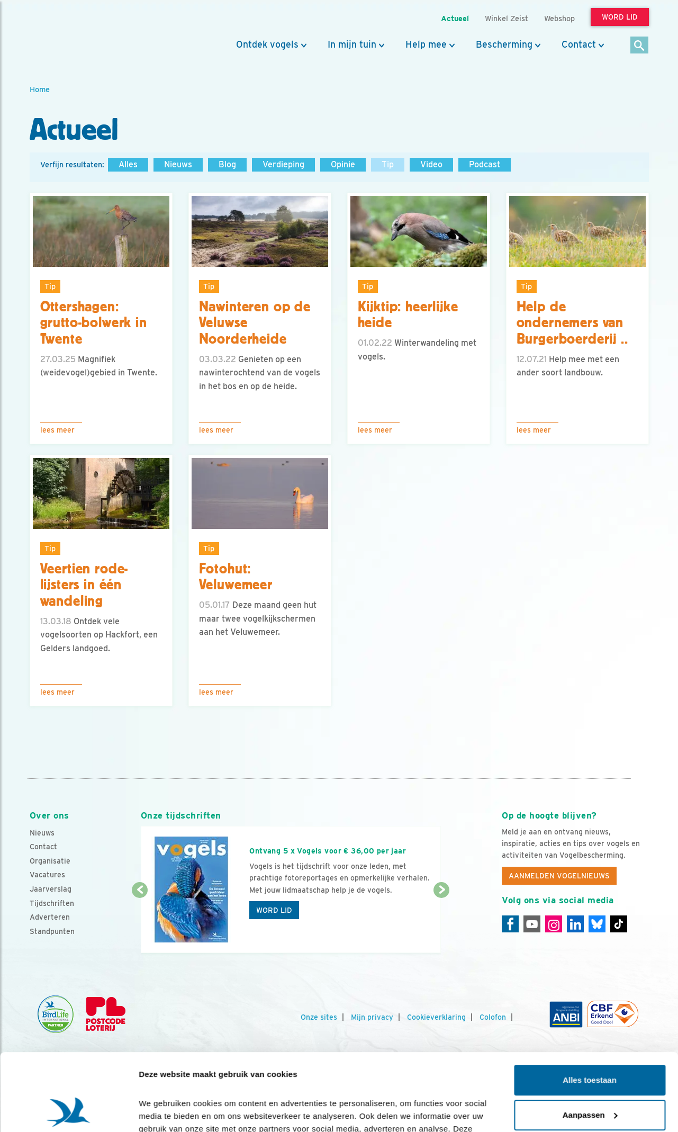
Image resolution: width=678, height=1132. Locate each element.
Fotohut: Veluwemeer (236, 577)
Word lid (274, 910)
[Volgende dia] (441, 922)
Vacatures (47, 874)
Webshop (559, 18)
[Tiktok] (618, 923)
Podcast (484, 164)
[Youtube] (531, 923)
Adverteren (50, 917)
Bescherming (504, 44)
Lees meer (57, 430)
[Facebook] (510, 923)
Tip (388, 164)
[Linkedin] (575, 923)
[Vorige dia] (139, 922)
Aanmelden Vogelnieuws (559, 876)
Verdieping (283, 164)
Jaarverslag (50, 889)
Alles (128, 164)
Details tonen (164, 1111)
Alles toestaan (590, 1007)
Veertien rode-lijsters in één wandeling (84, 585)
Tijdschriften (52, 903)
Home (40, 89)
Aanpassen (590, 1042)
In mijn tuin (352, 44)
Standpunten (52, 931)
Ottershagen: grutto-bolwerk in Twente (93, 323)
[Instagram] (553, 923)
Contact (579, 44)
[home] (77, 33)
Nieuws (178, 164)
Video (431, 164)
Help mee (426, 44)
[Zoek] (639, 46)
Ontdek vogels (267, 44)
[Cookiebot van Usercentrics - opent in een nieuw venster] (68, 1111)
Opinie (343, 164)
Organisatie (50, 861)
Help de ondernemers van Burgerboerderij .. (572, 323)
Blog (227, 164)
